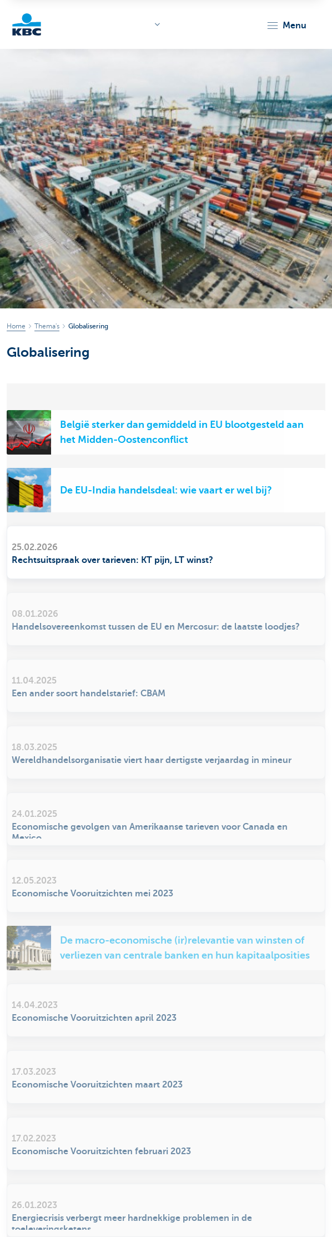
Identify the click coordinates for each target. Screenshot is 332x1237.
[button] (286, 25)
